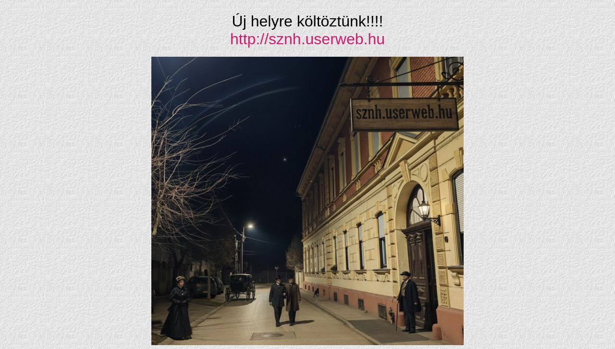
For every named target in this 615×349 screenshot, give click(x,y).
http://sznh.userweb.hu (307, 39)
